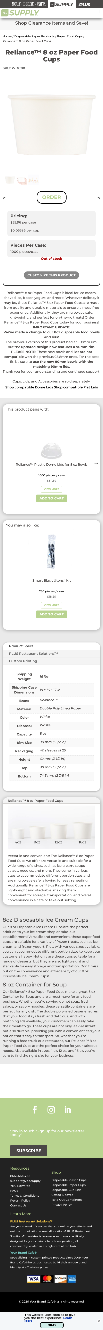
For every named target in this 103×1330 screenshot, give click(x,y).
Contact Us (18, 1205)
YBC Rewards (20, 1186)
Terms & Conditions (24, 1195)
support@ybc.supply (25, 1181)
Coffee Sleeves (62, 1195)
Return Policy (20, 1200)
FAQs (14, 1191)
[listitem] (52, 349)
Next (95, 462)
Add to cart (52, 498)
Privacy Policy (61, 1204)
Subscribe (28, 1150)
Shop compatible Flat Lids (76, 387)
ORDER (51, 197)
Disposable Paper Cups (68, 1185)
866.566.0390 (19, 1176)
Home (7, 36)
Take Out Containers (66, 1200)
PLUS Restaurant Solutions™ (33, 654)
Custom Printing (23, 661)
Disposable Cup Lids (66, 1190)
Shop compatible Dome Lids (29, 387)
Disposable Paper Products (34, 36)
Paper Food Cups (70, 36)
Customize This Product (51, 275)
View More (51, 489)
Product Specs (21, 646)
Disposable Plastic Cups (68, 1180)
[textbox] (52, 376)
